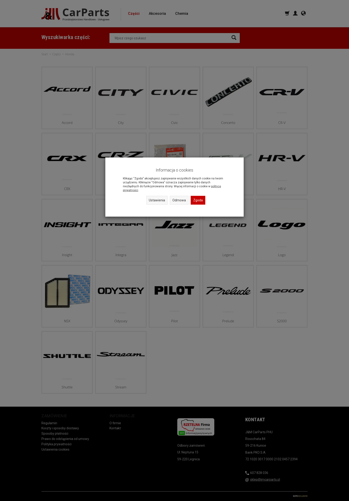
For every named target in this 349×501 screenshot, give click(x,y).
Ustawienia (157, 200)
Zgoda (198, 200)
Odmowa (179, 200)
